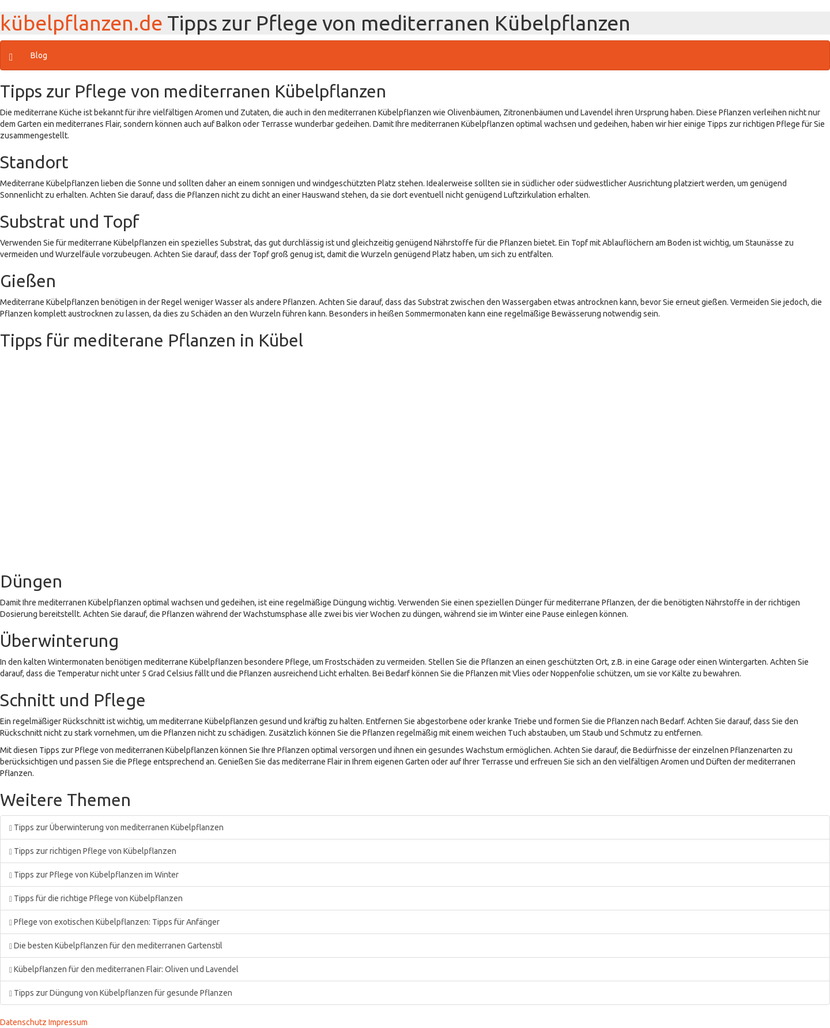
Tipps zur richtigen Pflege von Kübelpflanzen (92, 851)
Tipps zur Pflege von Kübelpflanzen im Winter (94, 874)
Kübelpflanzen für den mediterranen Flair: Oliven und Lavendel (124, 969)
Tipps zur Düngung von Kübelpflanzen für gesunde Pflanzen (120, 992)
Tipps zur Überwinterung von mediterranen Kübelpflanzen (116, 827)
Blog (39, 55)
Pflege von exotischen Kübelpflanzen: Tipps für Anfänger (114, 922)
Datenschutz (23, 1022)
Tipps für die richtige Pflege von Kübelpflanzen (96, 898)
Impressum (68, 1022)
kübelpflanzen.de (81, 23)
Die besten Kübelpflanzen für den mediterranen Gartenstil (115, 945)
